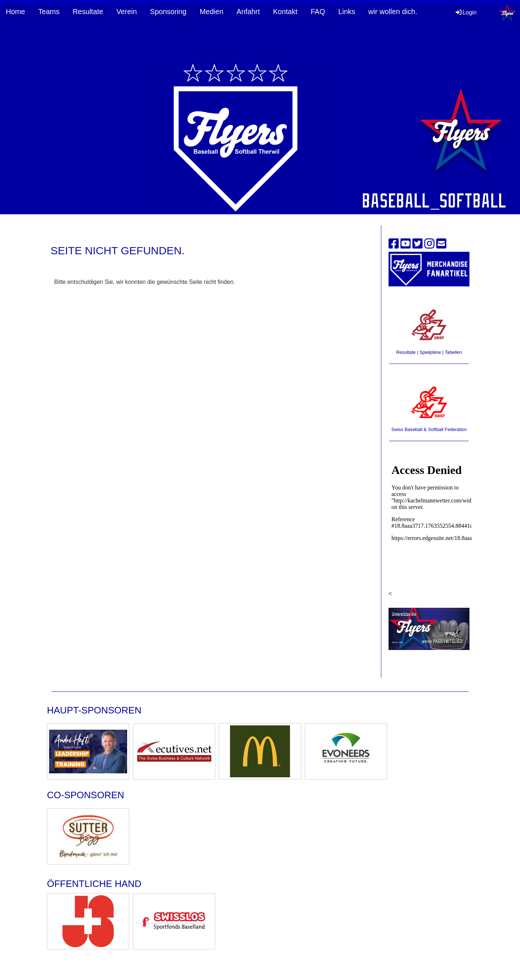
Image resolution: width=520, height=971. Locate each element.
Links (346, 12)
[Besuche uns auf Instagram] (429, 243)
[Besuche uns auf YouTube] (405, 243)
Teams (49, 12)
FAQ (318, 12)
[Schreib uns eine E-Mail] (441, 243)
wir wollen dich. (392, 12)
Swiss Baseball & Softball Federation (429, 429)
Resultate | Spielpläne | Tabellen (429, 352)
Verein (126, 12)
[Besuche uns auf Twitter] (417, 243)
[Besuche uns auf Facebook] (394, 243)
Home (15, 12)
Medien (212, 12)
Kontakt (285, 12)
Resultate (88, 12)
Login (466, 12)
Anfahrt (248, 12)
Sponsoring (168, 12)
